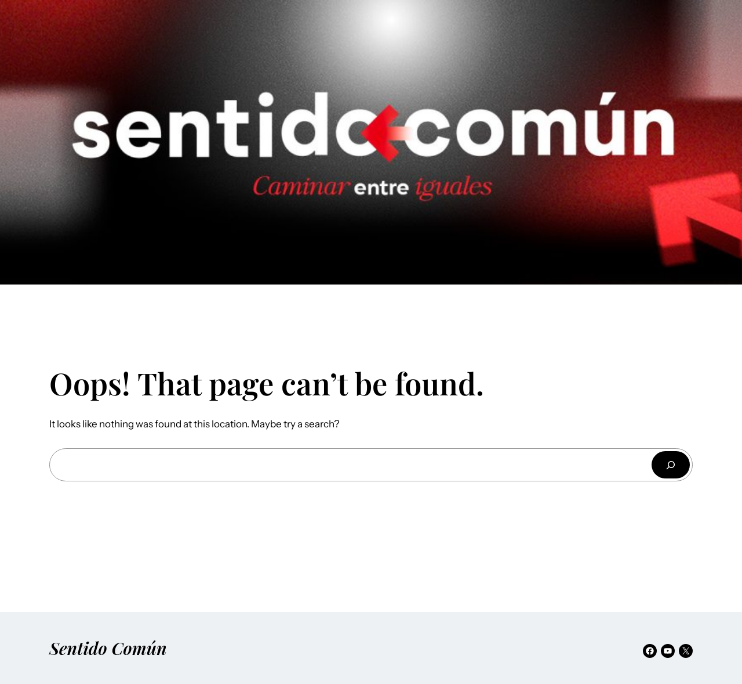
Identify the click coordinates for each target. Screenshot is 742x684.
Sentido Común (108, 647)
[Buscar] (671, 464)
